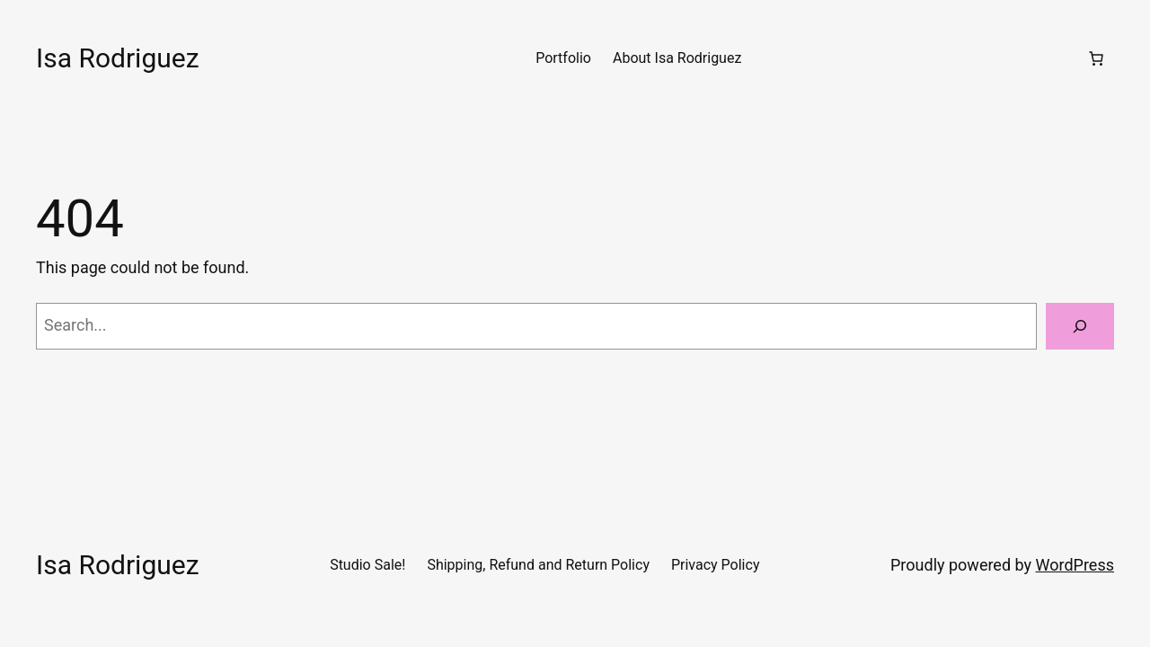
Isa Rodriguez (117, 58)
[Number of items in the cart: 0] (1096, 58)
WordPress (1075, 564)
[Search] (1080, 326)
